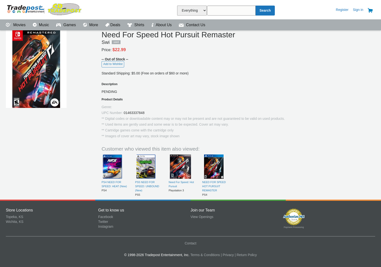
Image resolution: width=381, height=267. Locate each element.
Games (66, 25)
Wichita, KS (14, 222)
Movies (16, 25)
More (91, 25)
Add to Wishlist (112, 64)
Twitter (103, 222)
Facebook (105, 217)
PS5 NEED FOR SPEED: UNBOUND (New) (147, 186)
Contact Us (192, 25)
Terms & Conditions (205, 255)
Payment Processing (294, 227)
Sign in (358, 10)
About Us (162, 25)
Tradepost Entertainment (52, 9)
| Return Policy (246, 255)
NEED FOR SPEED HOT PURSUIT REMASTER (214, 186)
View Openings (201, 217)
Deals (113, 25)
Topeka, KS (14, 217)
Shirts (136, 25)
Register (342, 10)
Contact (190, 243)
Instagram (105, 226)
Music (41, 25)
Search (265, 10)
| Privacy (227, 255)
